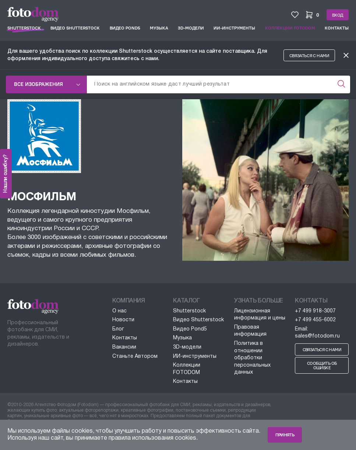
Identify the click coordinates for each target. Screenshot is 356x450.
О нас (119, 311)
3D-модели (191, 28)
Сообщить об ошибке (321, 365)
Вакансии (124, 347)
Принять (284, 434)
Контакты (337, 28)
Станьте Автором (135, 356)
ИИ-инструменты (234, 28)
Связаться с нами (309, 55)
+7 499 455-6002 (315, 320)
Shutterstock (24, 28)
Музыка (159, 28)
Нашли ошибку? (5, 174)
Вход (337, 15)
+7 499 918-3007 (315, 311)
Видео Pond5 (125, 28)
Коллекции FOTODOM (290, 28)
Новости (123, 320)
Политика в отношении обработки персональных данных (252, 358)
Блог (118, 329)
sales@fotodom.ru (317, 336)
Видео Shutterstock (75, 28)
